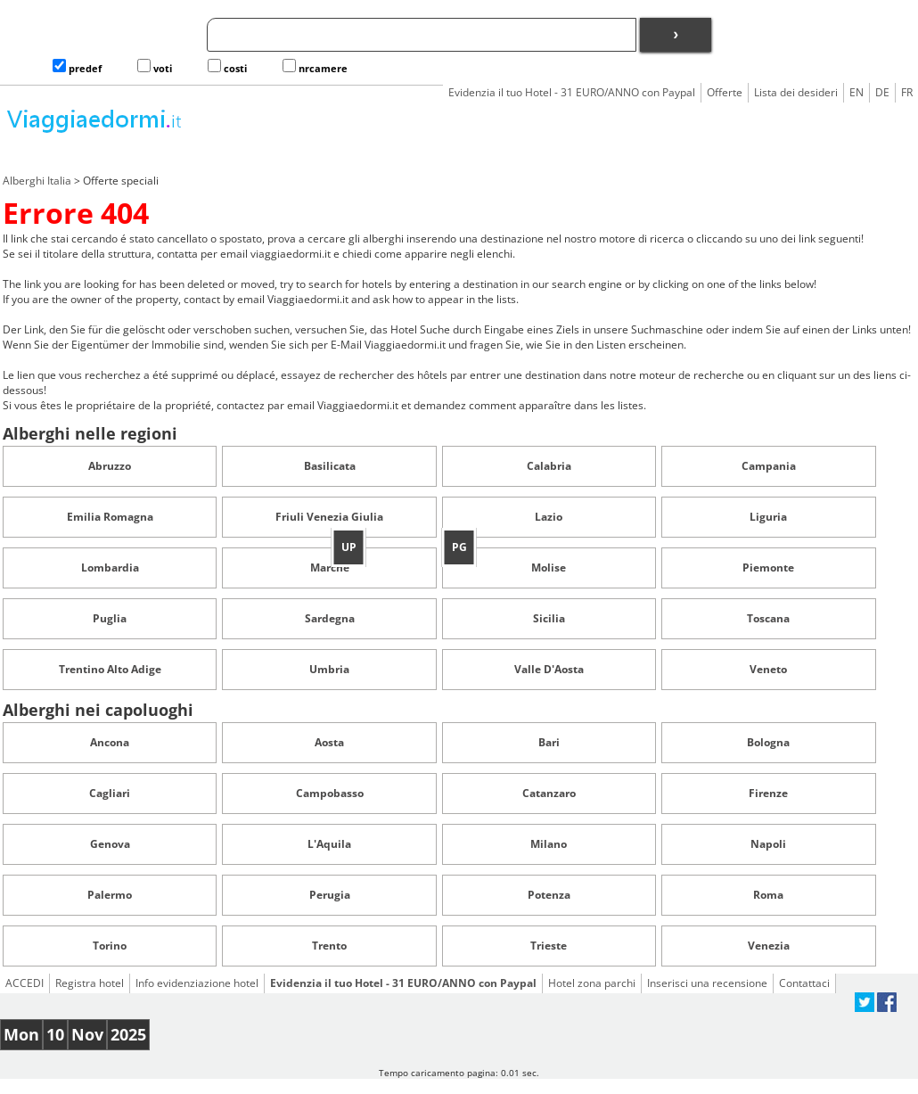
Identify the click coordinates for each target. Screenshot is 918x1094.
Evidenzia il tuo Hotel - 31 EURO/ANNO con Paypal (571, 92)
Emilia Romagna (110, 516)
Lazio (548, 516)
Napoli (768, 843)
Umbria (329, 669)
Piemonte (768, 567)
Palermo (109, 894)
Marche (329, 567)
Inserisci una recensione (707, 983)
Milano (548, 843)
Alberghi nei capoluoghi (98, 709)
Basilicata (330, 465)
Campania (769, 465)
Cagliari (109, 793)
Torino (110, 945)
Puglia (110, 618)
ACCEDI (24, 983)
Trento (329, 945)
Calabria (549, 465)
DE (882, 92)
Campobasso (330, 793)
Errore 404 (76, 212)
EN (856, 92)
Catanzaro (549, 793)
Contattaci (804, 983)
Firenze (768, 793)
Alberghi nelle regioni (90, 433)
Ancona (109, 742)
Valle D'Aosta (549, 669)
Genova (110, 843)
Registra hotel (89, 983)
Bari (549, 742)
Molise (548, 567)
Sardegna (330, 618)
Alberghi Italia (37, 180)
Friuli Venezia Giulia (329, 516)
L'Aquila (329, 843)
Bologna (768, 742)
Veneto (768, 669)
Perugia (329, 894)
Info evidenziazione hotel (196, 983)
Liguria (768, 516)
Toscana (768, 618)
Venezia (769, 945)
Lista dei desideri (796, 92)
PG (459, 547)
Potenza (549, 894)
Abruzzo (109, 465)
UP (349, 547)
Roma (768, 894)
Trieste (548, 945)
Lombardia (110, 567)
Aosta (329, 742)
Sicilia (549, 618)
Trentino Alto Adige (110, 669)
